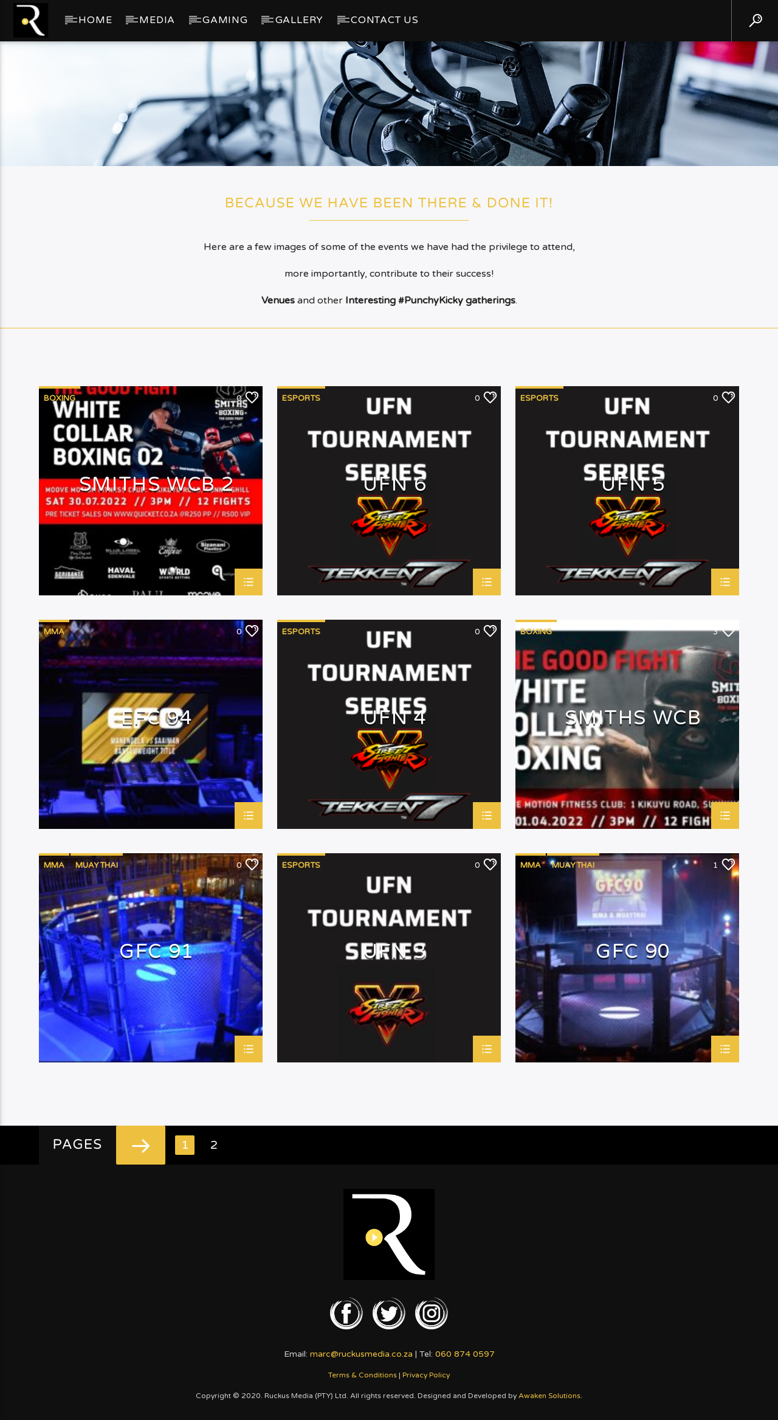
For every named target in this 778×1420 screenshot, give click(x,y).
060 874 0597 (465, 1354)
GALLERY (299, 20)
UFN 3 (395, 952)
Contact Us (385, 20)
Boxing (59, 398)
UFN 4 (395, 719)
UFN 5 (633, 485)
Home (95, 20)
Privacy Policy (426, 1375)
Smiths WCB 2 (157, 485)
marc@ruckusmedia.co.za (361, 1354)
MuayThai (96, 865)
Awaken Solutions (549, 1395)
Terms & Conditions (362, 1375)
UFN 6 (395, 485)
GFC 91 (156, 952)
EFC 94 (157, 719)
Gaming (225, 20)
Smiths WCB (633, 719)
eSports (301, 398)
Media (157, 20)
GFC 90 (633, 952)
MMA (54, 632)
